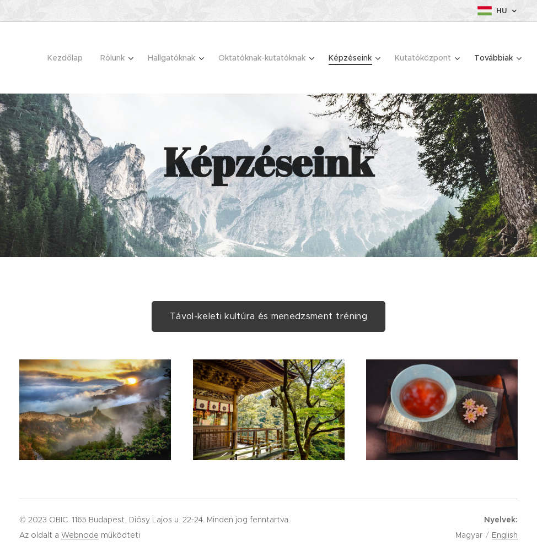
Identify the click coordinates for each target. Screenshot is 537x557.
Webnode (80, 535)
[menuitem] (68, 58)
